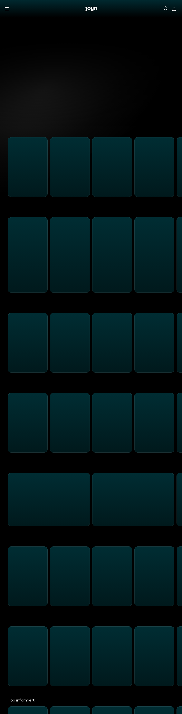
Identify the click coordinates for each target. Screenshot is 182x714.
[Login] (174, 8)
